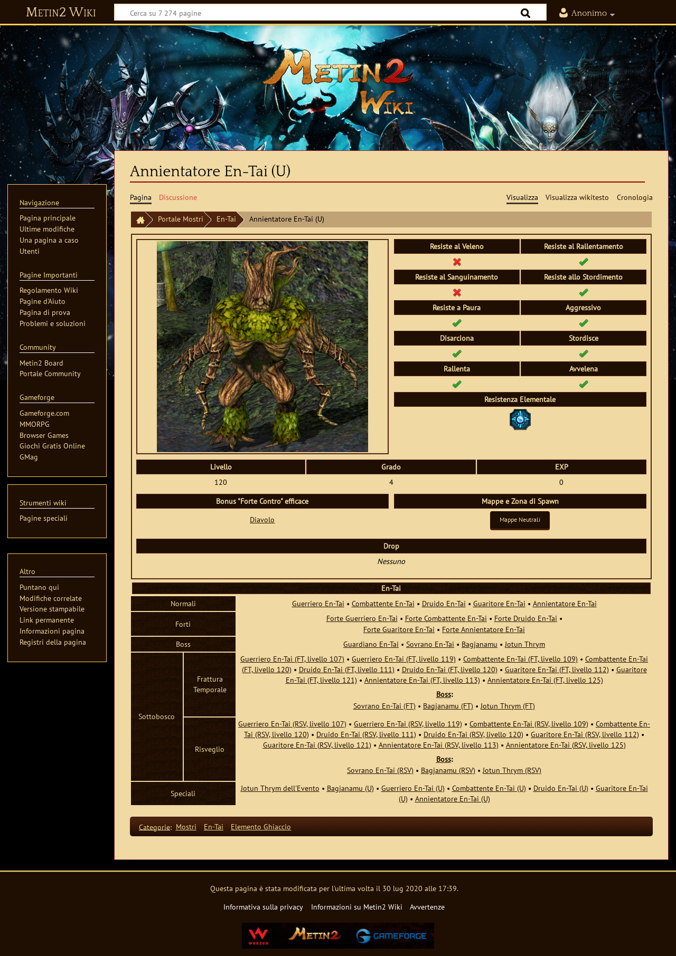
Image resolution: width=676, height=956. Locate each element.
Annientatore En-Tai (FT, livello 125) (545, 680)
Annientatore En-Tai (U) (452, 799)
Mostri (186, 826)
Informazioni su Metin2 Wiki (356, 907)
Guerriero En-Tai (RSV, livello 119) (408, 724)
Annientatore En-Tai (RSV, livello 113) (439, 745)
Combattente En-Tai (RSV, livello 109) (529, 724)
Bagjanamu (479, 644)
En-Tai (226, 219)
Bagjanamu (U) (350, 788)
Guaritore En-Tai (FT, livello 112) (557, 669)
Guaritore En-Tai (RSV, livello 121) (317, 745)
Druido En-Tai (444, 603)
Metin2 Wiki (61, 12)
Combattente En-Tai (383, 603)
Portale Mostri (180, 219)
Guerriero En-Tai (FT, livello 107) (292, 659)
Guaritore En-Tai (499, 603)
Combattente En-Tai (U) (489, 788)
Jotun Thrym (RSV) (512, 770)
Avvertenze (427, 907)
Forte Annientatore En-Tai (483, 629)
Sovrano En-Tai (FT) (384, 706)
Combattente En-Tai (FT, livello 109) (520, 659)
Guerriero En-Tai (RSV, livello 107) (292, 724)
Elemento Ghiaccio (261, 826)
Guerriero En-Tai (318, 603)
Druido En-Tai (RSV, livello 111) (366, 734)
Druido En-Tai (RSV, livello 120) (473, 734)
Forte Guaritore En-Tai (399, 629)
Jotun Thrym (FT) (508, 706)
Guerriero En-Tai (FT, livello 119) (404, 659)
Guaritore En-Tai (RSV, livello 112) (585, 734)
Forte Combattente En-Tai (446, 618)
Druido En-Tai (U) (560, 788)
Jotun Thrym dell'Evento (280, 788)
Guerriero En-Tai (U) (413, 788)
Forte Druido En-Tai (525, 618)
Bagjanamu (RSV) (448, 770)
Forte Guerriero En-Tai (362, 618)
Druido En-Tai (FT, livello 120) (449, 669)
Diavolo (262, 519)
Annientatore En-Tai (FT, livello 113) (422, 680)
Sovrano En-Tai (430, 644)
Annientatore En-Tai (565, 603)
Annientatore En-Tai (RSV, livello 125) (566, 745)
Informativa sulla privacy (263, 907)
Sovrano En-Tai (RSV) (380, 770)
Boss (443, 694)
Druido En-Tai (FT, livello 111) (347, 669)
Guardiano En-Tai (371, 644)
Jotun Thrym (525, 644)
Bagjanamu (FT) (448, 706)
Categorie (154, 826)
